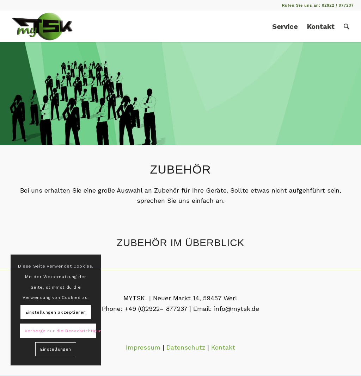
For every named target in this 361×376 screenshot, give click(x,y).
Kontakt (223, 347)
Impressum (143, 347)
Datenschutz (185, 347)
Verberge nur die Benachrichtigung (60, 330)
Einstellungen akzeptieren (55, 312)
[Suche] (346, 26)
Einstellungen (55, 349)
